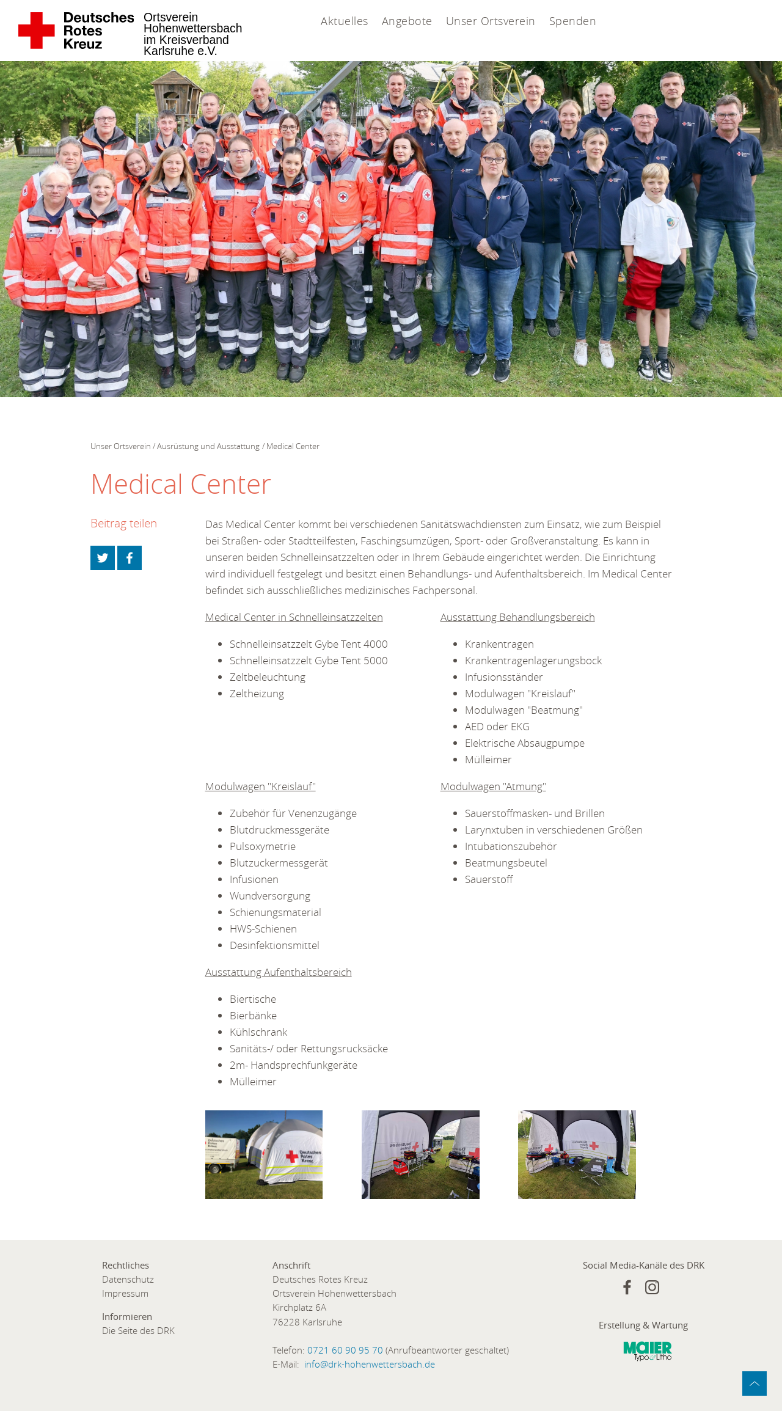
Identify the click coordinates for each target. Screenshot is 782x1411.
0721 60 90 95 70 (345, 1350)
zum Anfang (754, 1383)
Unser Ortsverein (491, 20)
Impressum (125, 1293)
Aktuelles (344, 20)
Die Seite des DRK (138, 1330)
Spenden (573, 20)
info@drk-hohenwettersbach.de (369, 1364)
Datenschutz (128, 1279)
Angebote (407, 20)
